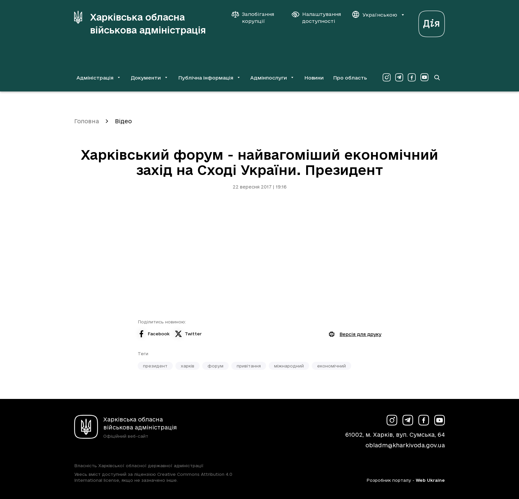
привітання (249, 365)
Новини (314, 78)
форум (215, 365)
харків (187, 365)
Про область (350, 78)
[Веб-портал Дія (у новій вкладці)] (431, 22)
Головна (86, 121)
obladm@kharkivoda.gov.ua (405, 445)
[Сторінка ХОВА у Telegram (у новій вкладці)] (399, 78)
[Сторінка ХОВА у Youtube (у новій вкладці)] (424, 78)
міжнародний (289, 365)
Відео (123, 121)
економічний (331, 365)
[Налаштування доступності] (316, 18)
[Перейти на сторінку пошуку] (437, 78)
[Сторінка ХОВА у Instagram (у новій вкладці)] (387, 78)
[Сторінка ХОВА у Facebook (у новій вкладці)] (412, 78)
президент (155, 365)
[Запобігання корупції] (256, 18)
